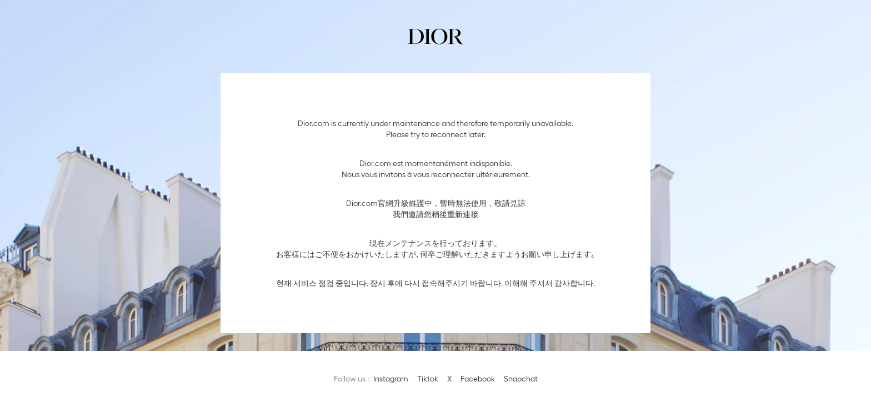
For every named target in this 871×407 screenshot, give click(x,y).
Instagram (390, 378)
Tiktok (427, 378)
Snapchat (521, 378)
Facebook (477, 378)
